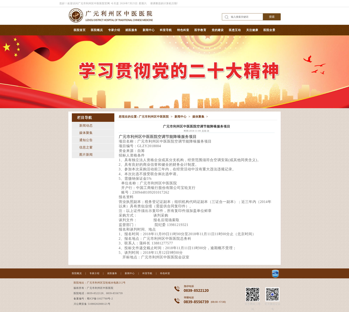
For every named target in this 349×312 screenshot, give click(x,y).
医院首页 (80, 30)
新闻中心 (149, 30)
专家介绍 (114, 30)
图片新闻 (86, 154)
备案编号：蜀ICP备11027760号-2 (93, 298)
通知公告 (86, 140)
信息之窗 (86, 147)
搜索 (272, 16)
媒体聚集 (86, 133)
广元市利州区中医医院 (154, 116)
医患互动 (235, 30)
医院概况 (97, 30)
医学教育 (200, 30)
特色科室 (183, 30)
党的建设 (218, 30)
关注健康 (252, 30)
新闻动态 (86, 125)
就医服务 (131, 30)
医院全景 (269, 30)
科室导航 (166, 30)
